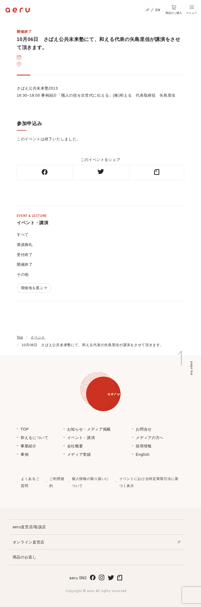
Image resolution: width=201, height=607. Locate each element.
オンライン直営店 (29, 542)
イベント (37, 337)
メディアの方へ (150, 437)
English (143, 454)
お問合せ (144, 429)
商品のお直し (25, 557)
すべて (23, 234)
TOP (25, 429)
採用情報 (144, 446)
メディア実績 (79, 454)
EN (157, 10)
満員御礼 (25, 244)
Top (20, 337)
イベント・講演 (81, 437)
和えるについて (34, 437)
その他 (23, 274)
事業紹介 (29, 446)
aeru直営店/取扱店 (29, 527)
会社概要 (75, 446)
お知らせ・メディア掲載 (89, 429)
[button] (191, 10)
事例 (24, 454)
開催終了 (25, 264)
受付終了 (25, 254)
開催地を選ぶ (34, 288)
